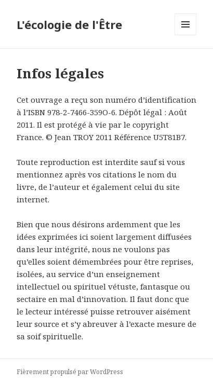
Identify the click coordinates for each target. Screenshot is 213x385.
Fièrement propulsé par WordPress (70, 371)
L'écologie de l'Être (69, 24)
